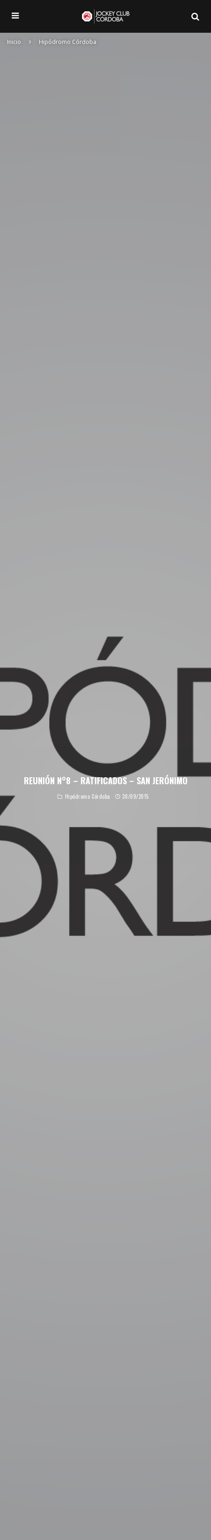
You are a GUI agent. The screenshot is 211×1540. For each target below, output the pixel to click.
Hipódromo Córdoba (87, 797)
